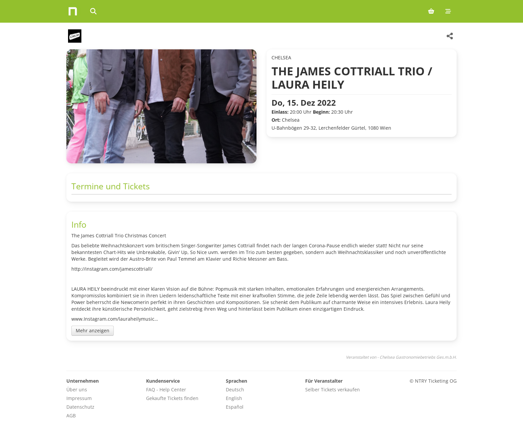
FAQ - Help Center (166, 389)
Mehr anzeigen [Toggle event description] (92, 330)
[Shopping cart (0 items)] (431, 11)
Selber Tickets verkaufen (332, 389)
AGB (71, 415)
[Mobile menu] (448, 11)
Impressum (79, 398)
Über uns (76, 389)
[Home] (73, 11)
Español (234, 407)
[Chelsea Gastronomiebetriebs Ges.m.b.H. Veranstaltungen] (73, 36)
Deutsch (235, 389)
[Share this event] (450, 36)
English (234, 398)
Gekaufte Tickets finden (172, 398)
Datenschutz (80, 407)
